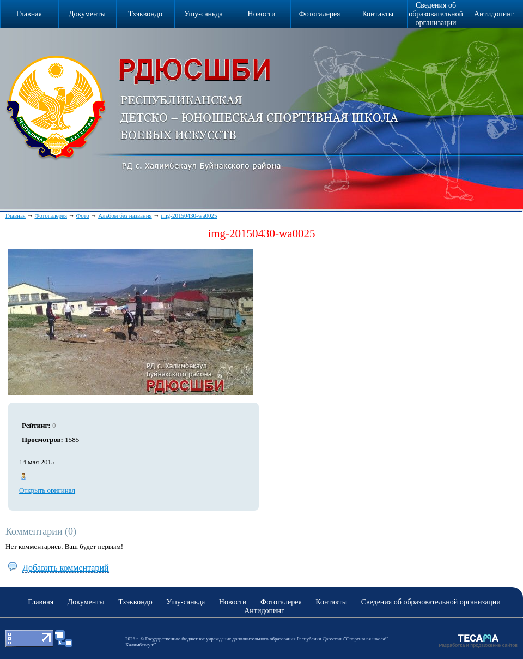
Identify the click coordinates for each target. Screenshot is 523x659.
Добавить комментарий (65, 567)
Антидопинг (494, 14)
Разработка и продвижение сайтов (478, 645)
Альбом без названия (125, 215)
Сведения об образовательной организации (436, 14)
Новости (262, 14)
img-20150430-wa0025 (189, 215)
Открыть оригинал (47, 490)
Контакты (377, 14)
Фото (82, 215)
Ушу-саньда (203, 14)
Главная (15, 215)
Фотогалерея (319, 14)
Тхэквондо (145, 14)
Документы (87, 14)
